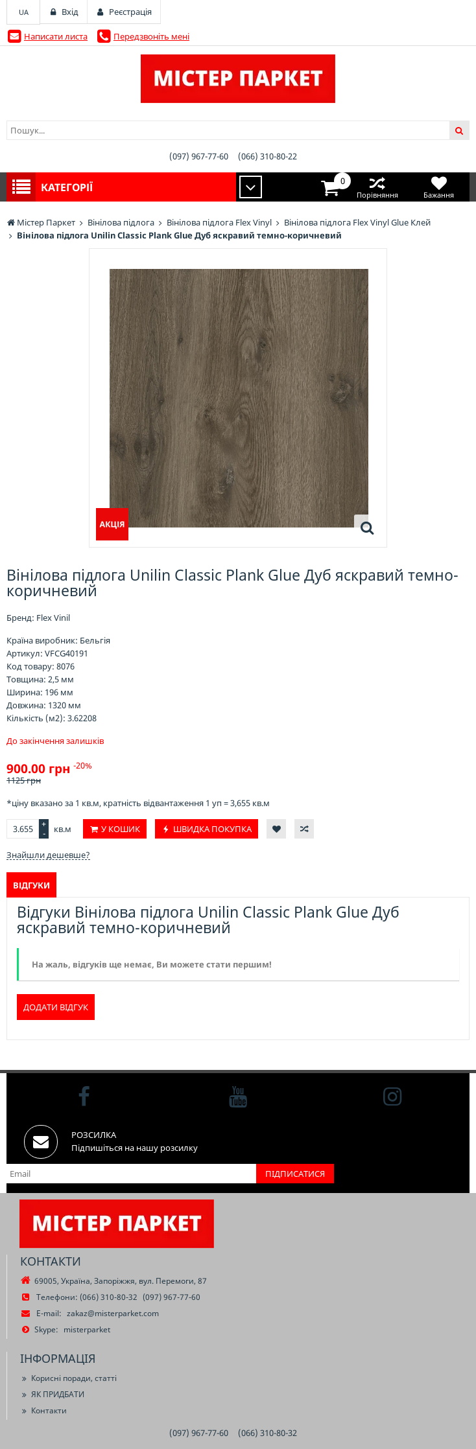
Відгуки (31, 885)
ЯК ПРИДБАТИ (52, 1394)
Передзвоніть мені (151, 36)
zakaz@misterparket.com (113, 1313)
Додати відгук (55, 1007)
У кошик (120, 829)
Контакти (43, 1410)
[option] (238, 398)
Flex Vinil (53, 617)
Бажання (439, 187)
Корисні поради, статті (68, 1378)
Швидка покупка (212, 829)
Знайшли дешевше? (48, 855)
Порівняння (377, 187)
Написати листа (56, 36)
